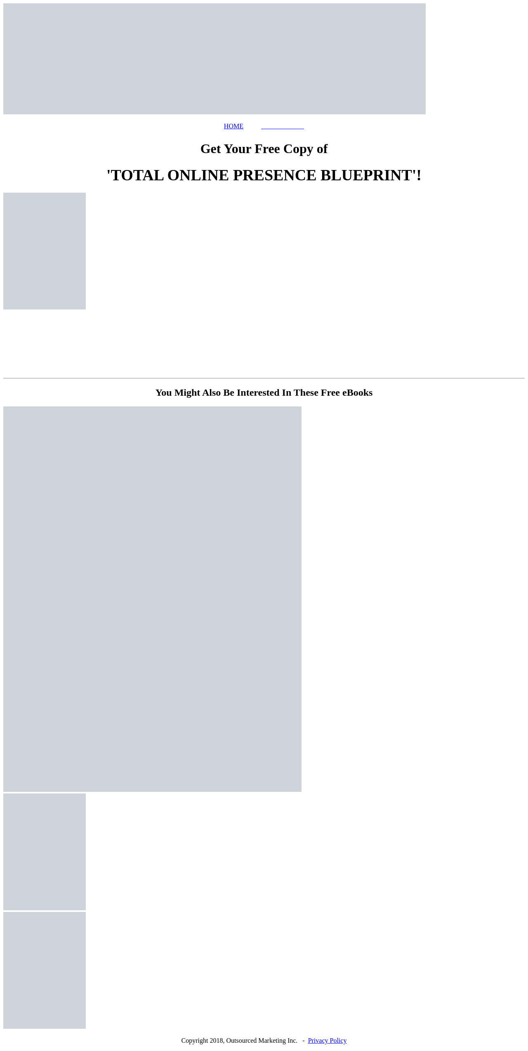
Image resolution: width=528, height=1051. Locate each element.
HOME (233, 126)
